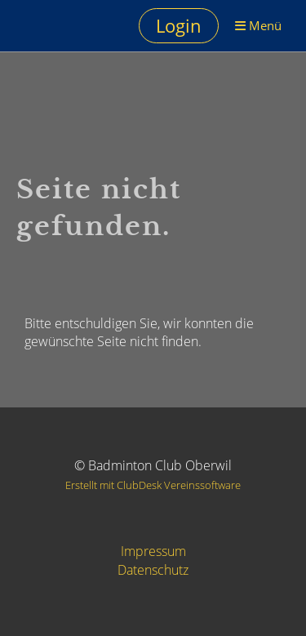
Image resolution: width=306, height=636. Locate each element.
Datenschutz (153, 570)
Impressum (153, 551)
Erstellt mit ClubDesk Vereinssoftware (153, 485)
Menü (258, 25)
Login (179, 25)
